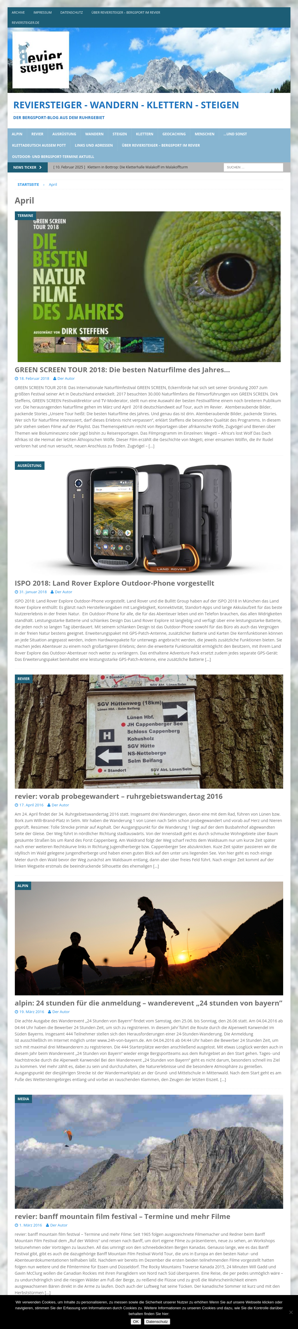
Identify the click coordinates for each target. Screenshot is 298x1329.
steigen (120, 134)
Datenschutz (157, 1321)
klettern (144, 134)
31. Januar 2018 (33, 591)
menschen (204, 134)
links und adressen (94, 145)
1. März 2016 (30, 1225)
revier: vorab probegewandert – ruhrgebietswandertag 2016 (119, 796)
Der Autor (66, 378)
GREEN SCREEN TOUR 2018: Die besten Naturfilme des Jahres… (122, 369)
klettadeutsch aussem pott (39, 145)
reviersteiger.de (26, 22)
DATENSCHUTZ (72, 12)
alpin (17, 134)
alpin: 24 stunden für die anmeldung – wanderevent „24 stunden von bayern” (149, 1003)
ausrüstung (64, 134)
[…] (152, 446)
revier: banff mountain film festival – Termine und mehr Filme (122, 1216)
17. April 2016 (31, 805)
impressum (42, 12)
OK (136, 1321)
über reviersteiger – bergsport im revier (125, 12)
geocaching (174, 134)
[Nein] (291, 1312)
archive (18, 12)
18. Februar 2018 (34, 378)
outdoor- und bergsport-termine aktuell (53, 156)
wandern (94, 134)
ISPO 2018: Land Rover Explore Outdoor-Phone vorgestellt (114, 583)
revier (37, 134)
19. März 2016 (31, 1011)
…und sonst (235, 134)
